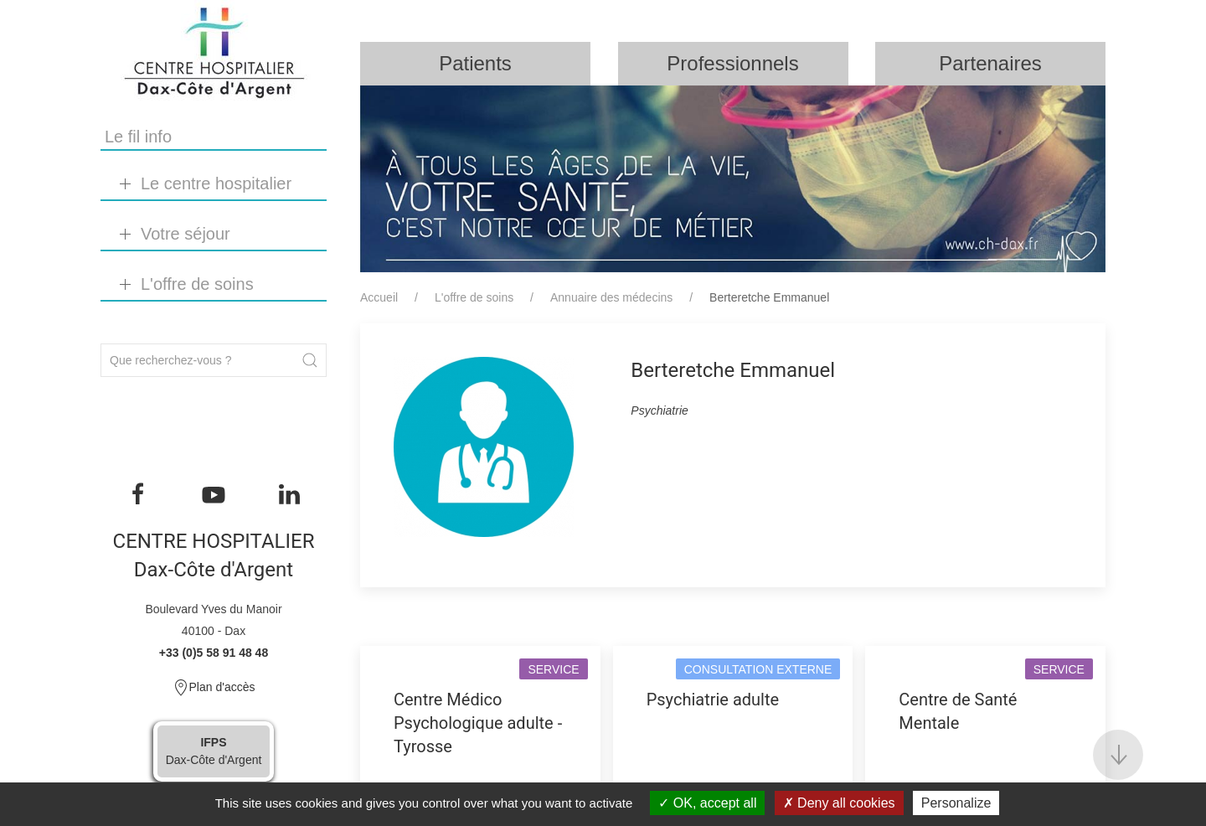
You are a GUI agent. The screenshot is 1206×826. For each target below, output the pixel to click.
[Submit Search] (310, 360)
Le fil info (138, 136)
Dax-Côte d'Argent (214, 751)
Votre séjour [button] (185, 234)
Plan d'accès (214, 687)
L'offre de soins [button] (197, 284)
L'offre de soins (474, 297)
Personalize (956, 803)
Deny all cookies (839, 803)
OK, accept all (707, 803)
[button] (1118, 754)
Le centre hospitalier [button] (216, 183)
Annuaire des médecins (611, 297)
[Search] (213, 360)
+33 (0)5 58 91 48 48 (213, 652)
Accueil (379, 297)
